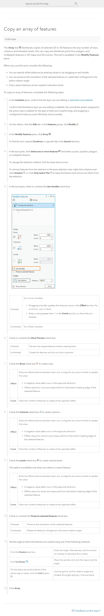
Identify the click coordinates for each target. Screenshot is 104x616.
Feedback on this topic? (87, 610)
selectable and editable (81, 100)
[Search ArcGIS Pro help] (49, 3)
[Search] (76, 3)
